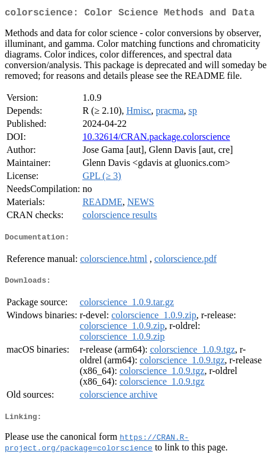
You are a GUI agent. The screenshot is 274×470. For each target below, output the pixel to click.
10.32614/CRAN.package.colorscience (156, 139)
